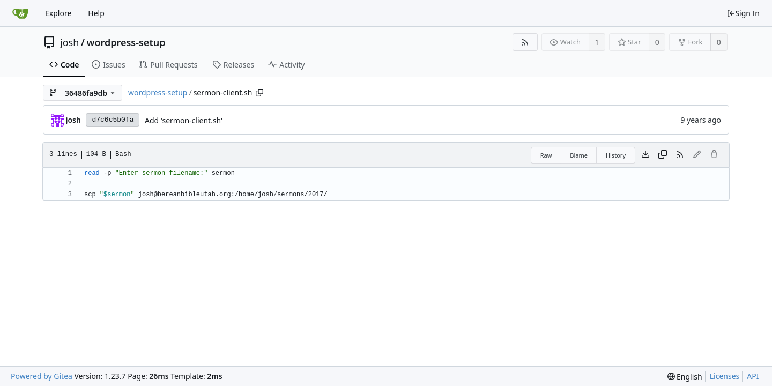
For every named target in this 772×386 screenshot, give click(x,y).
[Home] (20, 13)
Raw (546, 155)
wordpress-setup (125, 42)
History (616, 155)
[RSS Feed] (525, 42)
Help (96, 13)
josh (69, 42)
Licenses (725, 376)
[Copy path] (259, 92)
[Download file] (645, 155)
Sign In (743, 13)
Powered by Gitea (41, 376)
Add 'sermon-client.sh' (183, 120)
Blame (579, 155)
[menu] (684, 377)
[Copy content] (662, 155)
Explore (58, 13)
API (753, 376)
